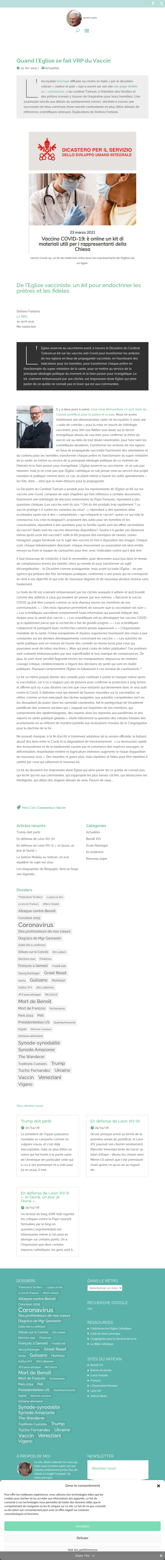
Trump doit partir (28, 832)
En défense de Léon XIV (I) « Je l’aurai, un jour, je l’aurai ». (45, 1197)
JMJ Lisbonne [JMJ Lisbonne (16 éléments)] (45, 987)
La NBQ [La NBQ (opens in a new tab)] (22, 316)
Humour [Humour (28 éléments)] (58, 980)
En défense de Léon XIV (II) (36, 839)
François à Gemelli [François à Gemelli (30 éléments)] (33, 966)
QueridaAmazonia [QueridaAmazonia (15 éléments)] (64, 1022)
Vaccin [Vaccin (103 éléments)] (26, 1077)
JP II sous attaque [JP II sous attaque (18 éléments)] (29, 994)
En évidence (94, 852)
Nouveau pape (96, 858)
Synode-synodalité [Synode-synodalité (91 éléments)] (39, 1043)
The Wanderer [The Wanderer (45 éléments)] (31, 1056)
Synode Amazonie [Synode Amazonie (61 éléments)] (36, 1049)
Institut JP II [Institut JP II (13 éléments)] (25, 987)
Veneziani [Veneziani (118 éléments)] (49, 1077)
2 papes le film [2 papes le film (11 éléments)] (55, 897)
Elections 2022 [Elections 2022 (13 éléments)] (26, 958)
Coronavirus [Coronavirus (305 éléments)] (35, 925)
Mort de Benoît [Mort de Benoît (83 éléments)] (34, 1001)
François (95, 1380)
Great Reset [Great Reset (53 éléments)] (55, 972)
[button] (158, 1486)
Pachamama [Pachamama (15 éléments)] (57, 1008)
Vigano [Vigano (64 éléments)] (25, 1084)
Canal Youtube (99, 1375)
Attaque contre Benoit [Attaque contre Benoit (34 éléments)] (37, 911)
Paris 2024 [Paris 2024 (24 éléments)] (25, 1015)
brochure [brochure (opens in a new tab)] (63, 81)
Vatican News (98, 1396)
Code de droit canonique (105, 1333)
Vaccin (61, 807)
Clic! (90, 1308)
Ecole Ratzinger (97, 845)
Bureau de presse (101, 1370)
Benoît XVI (93, 839)
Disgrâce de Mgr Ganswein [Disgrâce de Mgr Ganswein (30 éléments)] (39, 938)
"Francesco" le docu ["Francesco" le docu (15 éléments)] (30, 897)
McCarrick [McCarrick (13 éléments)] (51, 994)
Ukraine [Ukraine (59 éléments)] (62, 1070)
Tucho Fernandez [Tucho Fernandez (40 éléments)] (34, 1070)
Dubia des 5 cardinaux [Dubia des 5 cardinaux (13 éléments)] (31, 945)
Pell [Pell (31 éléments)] (40, 1015)
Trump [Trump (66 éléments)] (58, 1063)
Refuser (82, 1538)
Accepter (82, 1526)
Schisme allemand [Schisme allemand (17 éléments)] (30, 1036)
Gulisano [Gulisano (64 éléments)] (38, 980)
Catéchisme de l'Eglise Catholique (110, 1328)
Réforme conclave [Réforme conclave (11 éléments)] (41, 1029)
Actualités (52, 68)
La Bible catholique (101, 1344)
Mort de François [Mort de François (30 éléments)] (31, 1008)
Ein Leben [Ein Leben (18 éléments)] (59, 952)
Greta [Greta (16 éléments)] (22, 980)
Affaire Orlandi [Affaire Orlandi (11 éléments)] (51, 904)
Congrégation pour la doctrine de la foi (113, 1338)
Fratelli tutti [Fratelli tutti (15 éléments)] (59, 966)
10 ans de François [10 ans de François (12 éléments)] (28, 904)
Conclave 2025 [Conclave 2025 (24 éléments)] (29, 918)
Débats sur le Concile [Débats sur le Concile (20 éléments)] (33, 952)
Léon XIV (95, 1390)
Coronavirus (45, 807)
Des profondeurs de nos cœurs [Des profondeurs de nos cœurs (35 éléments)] (44, 931)
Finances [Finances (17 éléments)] (45, 958)
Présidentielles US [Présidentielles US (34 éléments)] (33, 1022)
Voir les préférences (82, 1550)
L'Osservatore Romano (104, 1385)
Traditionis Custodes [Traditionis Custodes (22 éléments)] (32, 1064)
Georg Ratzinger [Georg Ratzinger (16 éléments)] (29, 973)
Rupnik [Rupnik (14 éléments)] (22, 1029)
